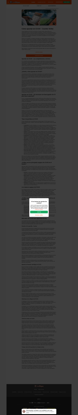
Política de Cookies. (39, 209)
